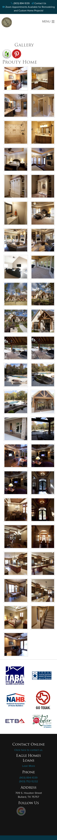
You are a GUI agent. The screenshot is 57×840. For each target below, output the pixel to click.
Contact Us (40, 3)
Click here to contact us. (28, 750)
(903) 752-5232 (28, 781)
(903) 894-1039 (21, 3)
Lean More (28, 766)
